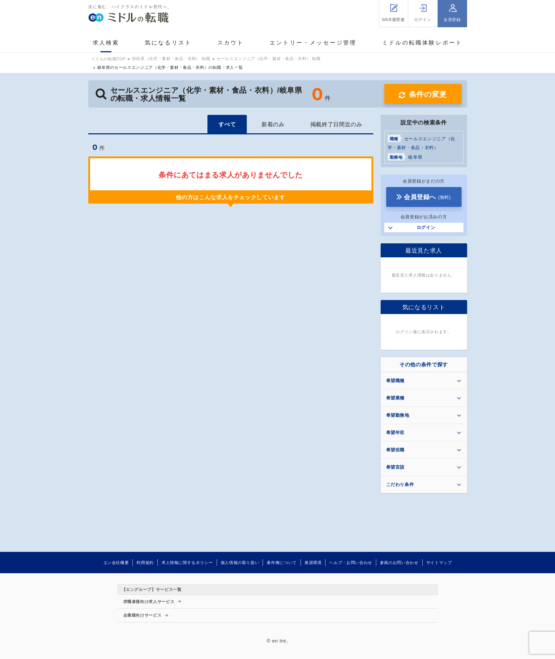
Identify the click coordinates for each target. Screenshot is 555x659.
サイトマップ (439, 562)
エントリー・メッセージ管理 (313, 42)
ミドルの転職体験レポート (422, 42)
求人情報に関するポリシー (187, 562)
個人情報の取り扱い (240, 562)
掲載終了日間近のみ (336, 124)
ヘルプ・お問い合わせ (350, 562)
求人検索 (106, 42)
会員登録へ (427, 197)
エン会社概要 (116, 562)
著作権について (281, 562)
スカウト (230, 42)
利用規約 (145, 562)
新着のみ (273, 124)
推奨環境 (313, 562)
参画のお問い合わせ (399, 562)
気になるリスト (168, 42)
